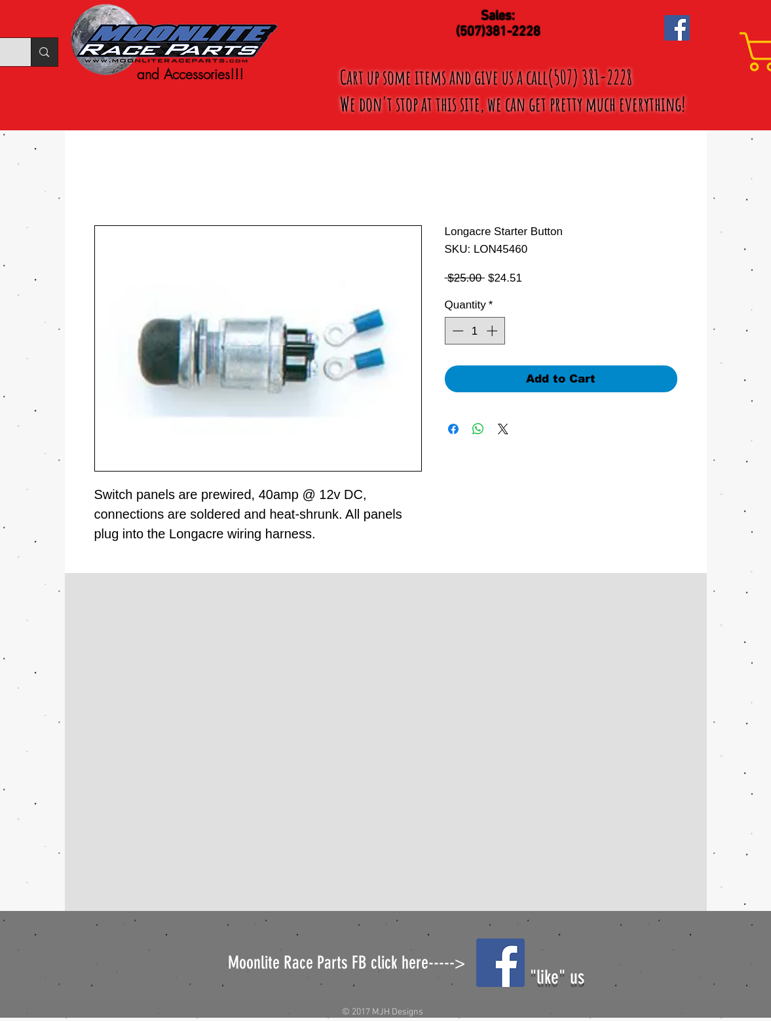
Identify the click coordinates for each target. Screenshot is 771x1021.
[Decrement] (456, 331)
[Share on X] (503, 429)
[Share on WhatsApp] (478, 429)
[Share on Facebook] (453, 429)
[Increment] (493, 331)
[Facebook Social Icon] (677, 28)
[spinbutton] (474, 331)
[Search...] (44, 52)
